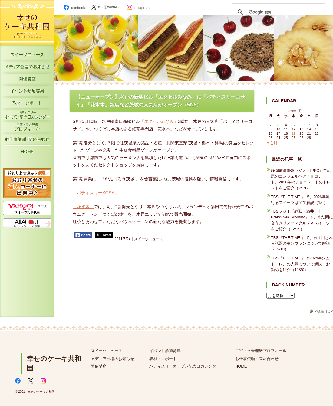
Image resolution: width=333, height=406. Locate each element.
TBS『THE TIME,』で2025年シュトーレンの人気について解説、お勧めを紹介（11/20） (300, 264)
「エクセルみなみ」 (159, 121)
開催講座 (27, 80)
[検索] (277, 12)
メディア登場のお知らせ (27, 68)
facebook (74, 8)
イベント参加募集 (27, 92)
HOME (27, 153)
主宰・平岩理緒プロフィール (27, 129)
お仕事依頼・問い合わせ (257, 358)
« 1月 (272, 143)
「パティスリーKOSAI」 (96, 192)
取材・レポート (27, 104)
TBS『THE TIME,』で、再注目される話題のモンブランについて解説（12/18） (302, 243)
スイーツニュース (27, 56)
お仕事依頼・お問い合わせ (27, 141)
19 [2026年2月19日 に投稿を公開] (293, 133)
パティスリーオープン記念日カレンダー (27, 116)
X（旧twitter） (106, 7)
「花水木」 (83, 206)
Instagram (138, 8)
